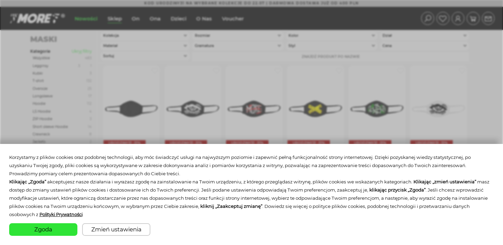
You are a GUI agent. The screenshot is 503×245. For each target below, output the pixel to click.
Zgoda (43, 229)
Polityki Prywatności (62, 214)
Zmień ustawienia (116, 229)
